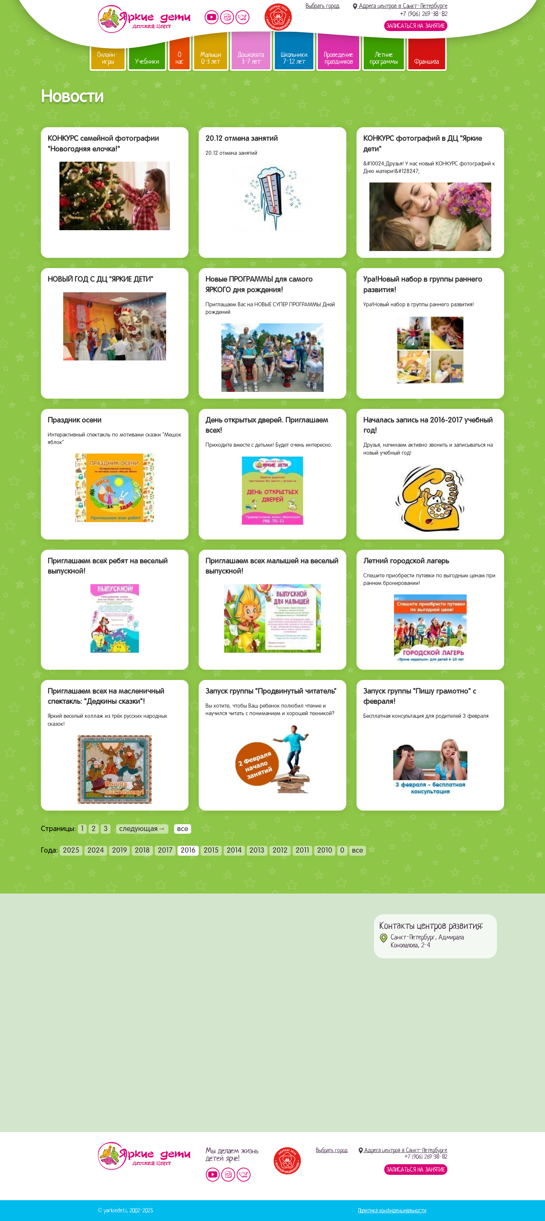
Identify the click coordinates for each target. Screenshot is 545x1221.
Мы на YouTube (211, 17)
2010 (324, 850)
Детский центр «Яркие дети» (144, 1156)
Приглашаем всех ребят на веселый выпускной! (108, 566)
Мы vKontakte (242, 17)
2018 (142, 850)
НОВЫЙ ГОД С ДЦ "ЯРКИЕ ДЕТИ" (100, 279)
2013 (257, 850)
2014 (234, 850)
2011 (302, 850)
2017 (165, 850)
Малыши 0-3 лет (210, 58)
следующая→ (142, 829)
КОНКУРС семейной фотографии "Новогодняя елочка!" (103, 144)
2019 (119, 850)
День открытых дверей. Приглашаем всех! (267, 426)
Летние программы (384, 58)
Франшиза (426, 61)
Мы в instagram (227, 17)
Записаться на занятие (415, 26)
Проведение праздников (338, 58)
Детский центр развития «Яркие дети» (144, 19)
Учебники (147, 61)
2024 (95, 850)
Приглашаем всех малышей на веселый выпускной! (272, 566)
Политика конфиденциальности (392, 1210)
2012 (280, 850)
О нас (180, 58)
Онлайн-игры (107, 58)
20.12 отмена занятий (242, 139)
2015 (211, 850)
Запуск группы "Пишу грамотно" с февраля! (419, 697)
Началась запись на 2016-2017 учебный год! (428, 426)
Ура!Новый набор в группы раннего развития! (422, 285)
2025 (71, 850)
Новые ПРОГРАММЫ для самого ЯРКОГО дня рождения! (259, 285)
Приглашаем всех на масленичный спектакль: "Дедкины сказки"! (106, 697)
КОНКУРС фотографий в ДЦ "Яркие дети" (422, 144)
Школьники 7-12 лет (294, 58)
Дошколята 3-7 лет (251, 58)
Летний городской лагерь (406, 561)
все (357, 850)
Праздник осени (74, 420)
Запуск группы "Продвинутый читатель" (271, 691)
